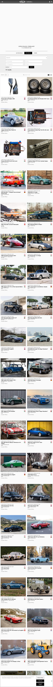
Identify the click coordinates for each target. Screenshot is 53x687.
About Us (7, 674)
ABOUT (7, 673)
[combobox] (15, 21)
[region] (26, 681)
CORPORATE (18, 673)
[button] (49, 1)
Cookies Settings (44, 674)
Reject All (40, 680)
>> (29, 34)
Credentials (32, 674)
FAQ (16, 674)
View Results (28, 12)
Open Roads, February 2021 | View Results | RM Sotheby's (26, 1)
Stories (35, 12)
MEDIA (31, 673)
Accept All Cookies (40, 684)
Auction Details (19, 12)
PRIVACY (43, 673)
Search (31, 26)
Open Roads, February (26, 6)
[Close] (51, 681)
